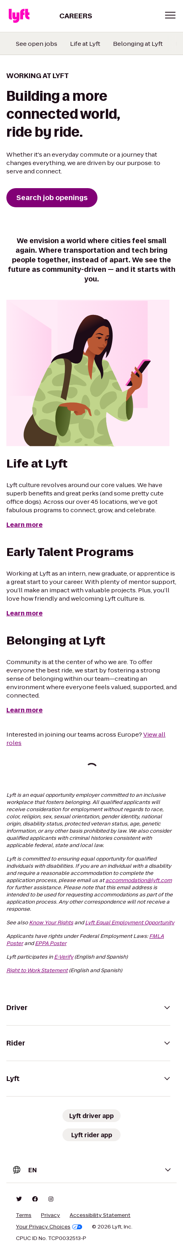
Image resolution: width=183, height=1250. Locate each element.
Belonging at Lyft (138, 43)
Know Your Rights (51, 922)
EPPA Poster (50, 943)
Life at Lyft (85, 43)
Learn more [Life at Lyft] (24, 525)
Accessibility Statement (100, 1215)
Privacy (50, 1215)
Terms (23, 1215)
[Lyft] (19, 16)
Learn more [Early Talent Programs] (24, 613)
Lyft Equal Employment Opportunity (129, 922)
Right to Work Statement (37, 970)
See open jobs (36, 43)
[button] (170, 15)
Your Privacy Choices (49, 1226)
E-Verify (63, 957)
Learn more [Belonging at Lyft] (24, 710)
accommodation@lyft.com (138, 880)
